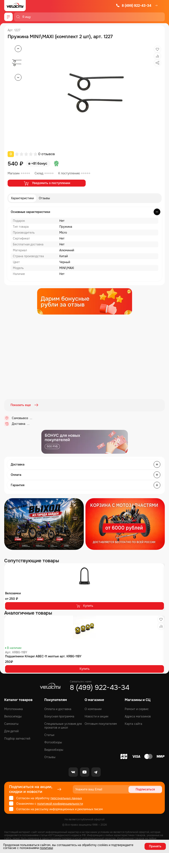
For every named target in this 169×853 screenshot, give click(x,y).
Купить (84, 605)
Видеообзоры (53, 749)
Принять (155, 846)
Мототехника (13, 709)
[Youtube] (84, 771)
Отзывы (44, 198)
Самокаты (11, 723)
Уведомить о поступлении (46, 183)
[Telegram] (96, 771)
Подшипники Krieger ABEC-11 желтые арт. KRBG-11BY (43, 655)
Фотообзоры (53, 742)
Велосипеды (13, 716)
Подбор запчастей (17, 738)
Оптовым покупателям (101, 723)
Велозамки (13, 592)
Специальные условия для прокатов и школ (63, 725)
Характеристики (22, 198)
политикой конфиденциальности (60, 803)
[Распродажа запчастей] (44, 523)
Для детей (11, 731)
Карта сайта (133, 723)
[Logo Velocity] (15, 5)
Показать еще (25, 405)
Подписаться (145, 789)
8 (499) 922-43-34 (133, 5)
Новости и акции (96, 716)
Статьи (49, 735)
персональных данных (66, 798)
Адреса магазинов (138, 716)
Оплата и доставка (57, 709)
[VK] (73, 771)
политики (46, 848)
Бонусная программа (59, 716)
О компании (93, 709)
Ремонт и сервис (137, 709)
